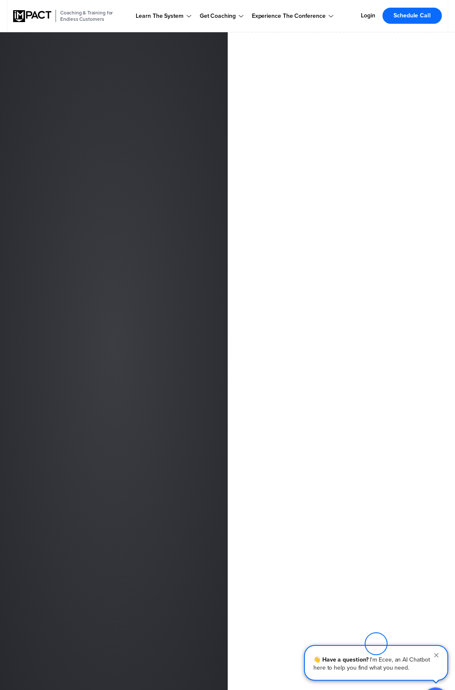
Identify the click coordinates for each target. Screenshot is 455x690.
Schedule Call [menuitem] (412, 15)
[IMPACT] (32, 16)
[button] (376, 633)
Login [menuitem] (368, 15)
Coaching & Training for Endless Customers (86, 16)
